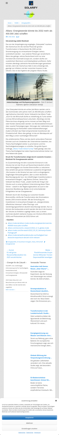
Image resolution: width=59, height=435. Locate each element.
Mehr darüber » (10, 289)
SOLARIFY (30, 7)
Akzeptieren (29, 418)
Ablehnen (29, 423)
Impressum (37, 432)
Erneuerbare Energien (24, 242)
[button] (56, 401)
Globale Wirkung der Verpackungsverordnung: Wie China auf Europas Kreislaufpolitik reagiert (40, 356)
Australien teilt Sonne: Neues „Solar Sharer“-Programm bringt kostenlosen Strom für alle (40, 267)
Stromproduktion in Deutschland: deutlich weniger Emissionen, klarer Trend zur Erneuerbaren (41, 290)
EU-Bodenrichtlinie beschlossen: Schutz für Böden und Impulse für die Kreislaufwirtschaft (40, 379)
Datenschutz (21, 432)
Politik (17, 23)
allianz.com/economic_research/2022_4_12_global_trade (28, 228)
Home (10, 23)
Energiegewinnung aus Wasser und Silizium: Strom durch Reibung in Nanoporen (41, 334)
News (34, 242)
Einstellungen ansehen (29, 429)
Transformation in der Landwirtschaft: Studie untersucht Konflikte (39, 312)
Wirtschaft (39, 242)
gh (18, 37)
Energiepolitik (26, 23)
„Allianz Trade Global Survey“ (23, 149)
